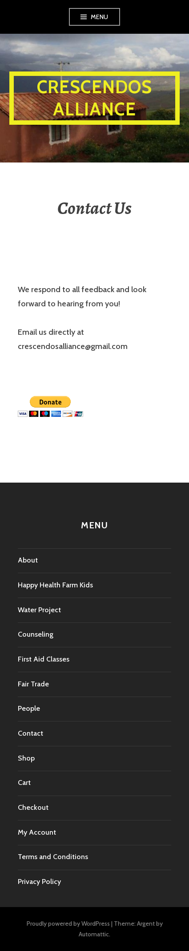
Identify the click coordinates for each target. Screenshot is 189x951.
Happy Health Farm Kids (55, 585)
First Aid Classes (43, 659)
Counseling (35, 634)
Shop (26, 758)
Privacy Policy (39, 881)
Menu (100, 17)
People (29, 708)
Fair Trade (33, 684)
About (28, 560)
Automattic (94, 934)
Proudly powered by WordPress (68, 923)
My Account (37, 832)
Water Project (39, 610)
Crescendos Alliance (95, 98)
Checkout (33, 807)
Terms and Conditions (53, 856)
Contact (30, 733)
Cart (24, 782)
